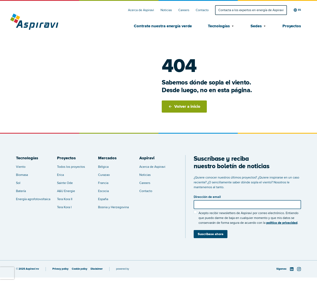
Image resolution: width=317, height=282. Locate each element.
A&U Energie (66, 191)
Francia (103, 183)
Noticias (166, 10)
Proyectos (291, 26)
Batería (21, 191)
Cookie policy (79, 269)
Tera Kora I (64, 207)
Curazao (104, 175)
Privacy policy (60, 269)
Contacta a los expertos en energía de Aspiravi (251, 10)
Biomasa (22, 175)
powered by (122, 268)
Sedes (258, 26)
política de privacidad (281, 223)
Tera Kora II (64, 199)
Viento (20, 167)
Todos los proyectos (71, 167)
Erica (60, 175)
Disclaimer (97, 269)
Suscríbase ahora (210, 234)
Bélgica (103, 167)
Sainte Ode (65, 183)
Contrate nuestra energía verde (163, 26)
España (103, 199)
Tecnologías (221, 26)
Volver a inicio (184, 106)
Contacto (202, 10)
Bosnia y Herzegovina (113, 207)
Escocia (103, 191)
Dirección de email (207, 197)
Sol (18, 183)
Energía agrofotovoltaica (33, 199)
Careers (183, 10)
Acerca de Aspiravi (141, 10)
